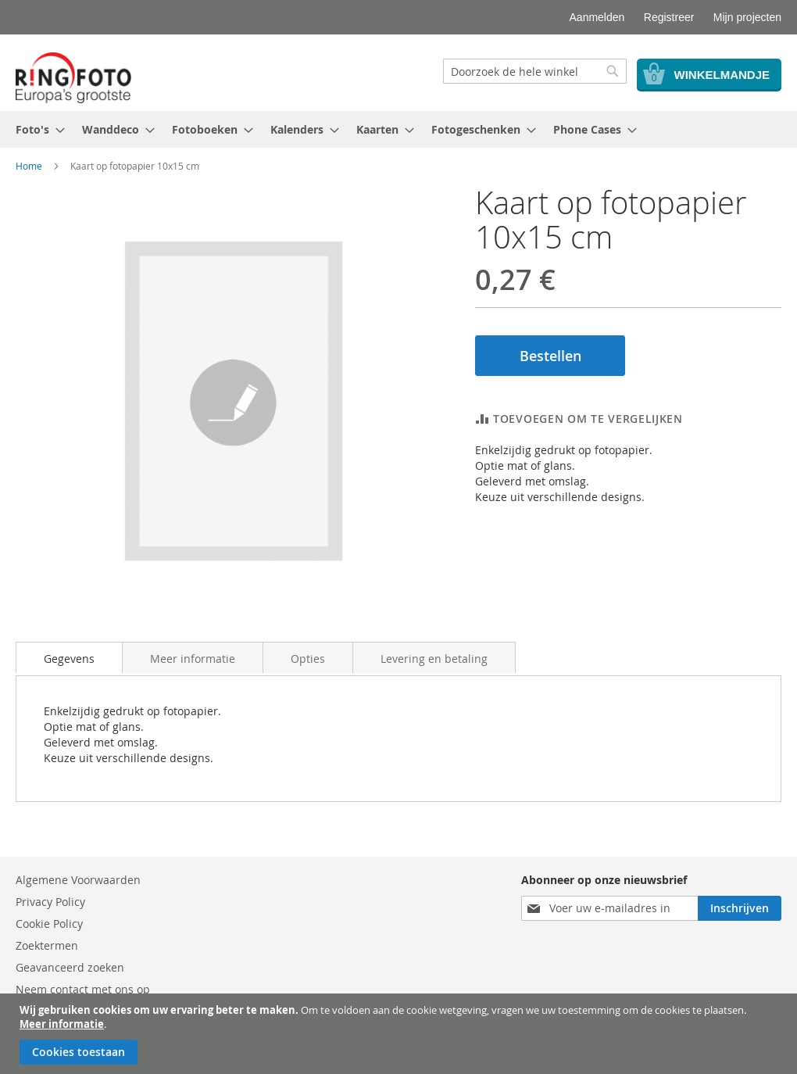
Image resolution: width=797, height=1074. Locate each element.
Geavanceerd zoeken (70, 967)
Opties (308, 658)
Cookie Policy (49, 923)
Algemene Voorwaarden (78, 879)
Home (29, 165)
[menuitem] (35, 129)
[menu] (398, 129)
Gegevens (69, 658)
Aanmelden (597, 17)
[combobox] (535, 71)
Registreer (669, 17)
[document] (400, 1034)
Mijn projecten (747, 17)
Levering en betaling (434, 658)
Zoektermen (47, 945)
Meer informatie (62, 1024)
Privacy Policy (50, 901)
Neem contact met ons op (83, 989)
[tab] (69, 657)
